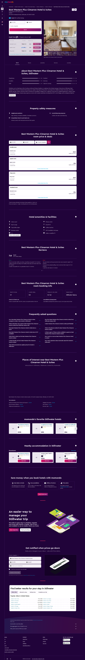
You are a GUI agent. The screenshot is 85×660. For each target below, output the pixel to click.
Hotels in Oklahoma (42, 6)
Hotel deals (13, 6)
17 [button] (37, 41)
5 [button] (21, 37)
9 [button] (44, 41)
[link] (26, 456)
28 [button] (27, 47)
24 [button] (37, 44)
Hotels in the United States (32, 6)
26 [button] (21, 47)
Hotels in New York (17, 593)
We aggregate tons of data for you (45, 621)
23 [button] (34, 44)
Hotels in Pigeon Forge (50, 601)
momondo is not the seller (45, 619)
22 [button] (30, 44)
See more (75, 445)
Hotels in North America (21, 6)
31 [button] (37, 47)
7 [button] (27, 37)
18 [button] (40, 41)
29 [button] (30, 47)
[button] (2, 2)
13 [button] (24, 41)
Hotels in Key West (49, 595)
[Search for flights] (2, 6)
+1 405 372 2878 (15, 16)
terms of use (28, 570)
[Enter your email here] (28, 561)
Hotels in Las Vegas (49, 593)
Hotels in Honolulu (17, 595)
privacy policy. (34, 570)
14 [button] (27, 41)
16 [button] (33, 41)
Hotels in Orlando (49, 597)
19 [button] (21, 44)
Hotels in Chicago (16, 601)
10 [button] (37, 37)
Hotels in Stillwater (50, 6)
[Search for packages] (2, 14)
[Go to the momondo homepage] (9, 2)
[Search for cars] (2, 11)
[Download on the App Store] (68, 638)
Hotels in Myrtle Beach (17, 599)
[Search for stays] (2, 9)
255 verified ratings (21, 18)
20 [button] (24, 44)
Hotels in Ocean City (17, 603)
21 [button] (27, 44)
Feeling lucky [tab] (35, 587)
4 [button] (40, 34)
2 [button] (44, 37)
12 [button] (21, 41)
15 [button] (30, 41)
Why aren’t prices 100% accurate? (45, 624)
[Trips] (2, 18)
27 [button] (24, 47)
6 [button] (24, 37)
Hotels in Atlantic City (49, 603)
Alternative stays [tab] (25, 587)
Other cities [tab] (16, 587)
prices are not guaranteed (39, 615)
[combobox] (28, 553)
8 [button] (30, 37)
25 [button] (40, 44)
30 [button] (34, 47)
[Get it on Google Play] (68, 635)
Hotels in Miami (48, 599)
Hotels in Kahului (16, 597)
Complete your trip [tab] (45, 587)
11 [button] (40, 37)
